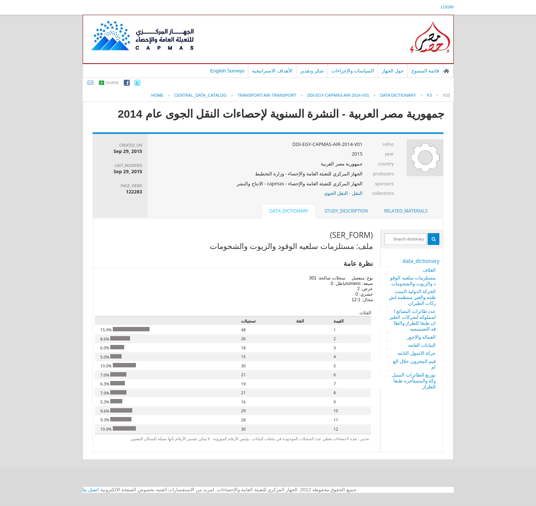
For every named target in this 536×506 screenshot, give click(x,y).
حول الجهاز (393, 71)
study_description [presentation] (346, 211)
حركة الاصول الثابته (416, 353)
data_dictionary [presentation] (289, 211)
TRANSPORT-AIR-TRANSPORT (266, 95)
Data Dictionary (398, 95)
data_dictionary (421, 260)
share (112, 83)
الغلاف (429, 270)
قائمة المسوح (425, 71)
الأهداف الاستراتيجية (272, 71)
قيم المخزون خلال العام (414, 364)
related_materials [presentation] (406, 211)
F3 (429, 95)
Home (157, 95)
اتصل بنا (91, 489)
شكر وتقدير (312, 71)
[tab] (406, 211)
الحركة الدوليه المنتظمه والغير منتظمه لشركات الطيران (412, 297)
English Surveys (227, 71)
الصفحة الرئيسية (446, 71)
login (447, 7)
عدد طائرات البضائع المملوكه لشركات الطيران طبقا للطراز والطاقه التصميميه (412, 320)
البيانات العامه (422, 345)
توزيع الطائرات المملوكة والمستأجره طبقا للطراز (414, 380)
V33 (446, 95)
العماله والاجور (421, 337)
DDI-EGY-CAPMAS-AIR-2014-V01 (338, 95)
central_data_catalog (200, 95)
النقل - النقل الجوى (343, 193)
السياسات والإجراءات (352, 71)
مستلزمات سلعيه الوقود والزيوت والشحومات (413, 280)
